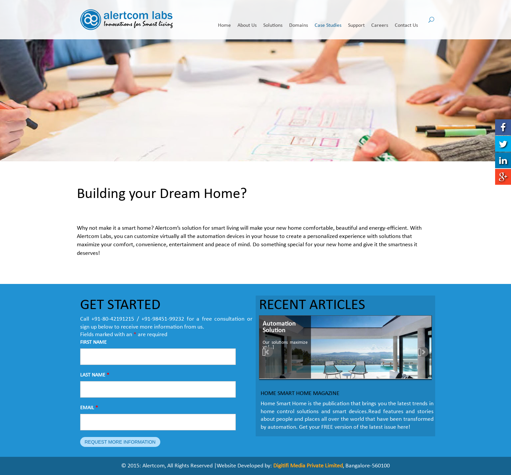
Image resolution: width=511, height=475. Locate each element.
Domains (298, 20)
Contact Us (406, 20)
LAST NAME (94, 375)
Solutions (272, 20)
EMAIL (89, 408)
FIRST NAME (93, 342)
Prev (267, 352)
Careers (379, 20)
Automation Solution (279, 327)
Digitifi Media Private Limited (308, 466)
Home (224, 20)
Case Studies (328, 20)
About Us (247, 20)
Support (356, 20)
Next (424, 352)
